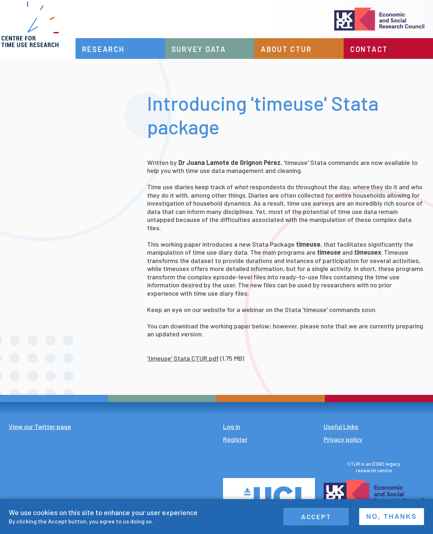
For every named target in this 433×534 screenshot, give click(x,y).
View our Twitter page (40, 426)
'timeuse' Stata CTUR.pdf (183, 358)
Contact (372, 49)
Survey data (207, 49)
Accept (316, 517)
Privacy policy (343, 439)
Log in (231, 426)
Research (114, 49)
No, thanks (391, 516)
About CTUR (291, 49)
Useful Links (341, 426)
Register (235, 439)
